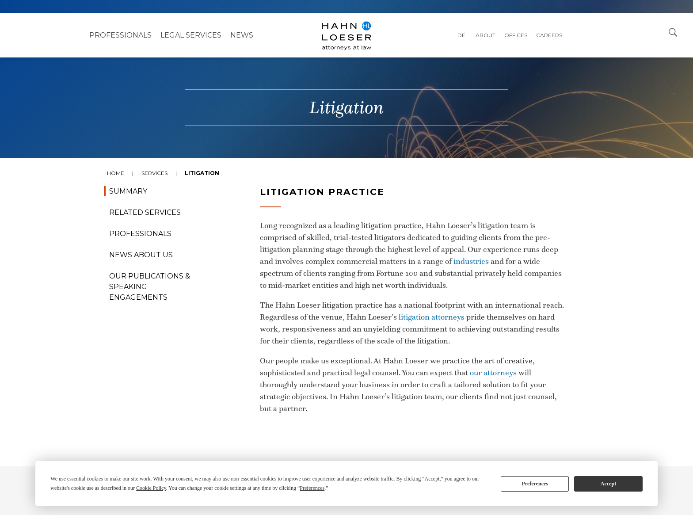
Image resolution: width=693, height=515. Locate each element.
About (485, 35)
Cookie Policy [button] (151, 488)
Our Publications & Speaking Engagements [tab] (149, 286)
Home (115, 173)
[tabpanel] (346, 322)
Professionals (120, 35)
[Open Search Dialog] (673, 32)
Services (154, 173)
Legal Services (190, 35)
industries (471, 261)
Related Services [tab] (145, 212)
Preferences (535, 484)
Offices (515, 35)
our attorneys (493, 373)
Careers (549, 35)
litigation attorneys (432, 317)
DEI (462, 35)
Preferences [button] (312, 488)
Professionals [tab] (140, 233)
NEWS (241, 35)
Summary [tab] (128, 191)
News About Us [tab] (141, 255)
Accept (608, 484)
